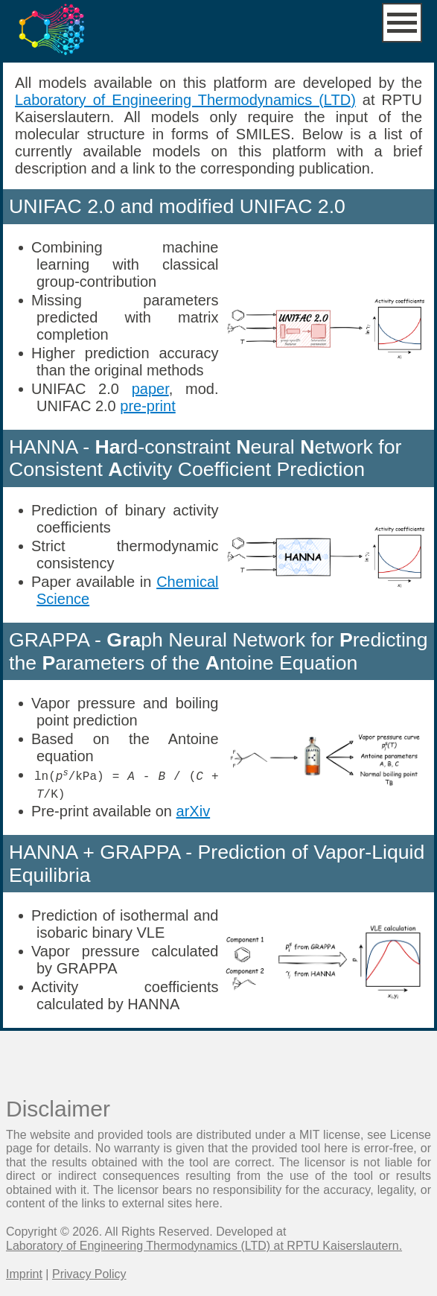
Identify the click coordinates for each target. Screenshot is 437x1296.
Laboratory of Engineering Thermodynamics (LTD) (185, 100)
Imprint (24, 1273)
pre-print (147, 406)
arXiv (193, 810)
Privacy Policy (89, 1273)
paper (150, 389)
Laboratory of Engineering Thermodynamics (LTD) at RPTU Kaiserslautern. (204, 1245)
